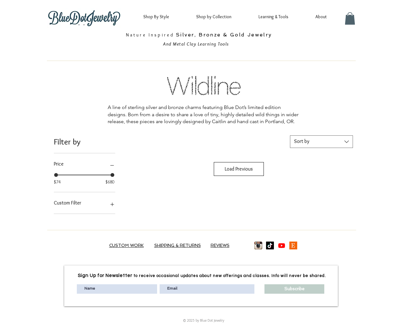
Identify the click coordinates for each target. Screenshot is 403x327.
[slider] (56, 175)
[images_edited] (258, 245)
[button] (161, 16)
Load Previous (239, 169)
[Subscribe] (294, 289)
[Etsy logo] (293, 245)
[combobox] (321, 141)
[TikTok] (270, 245)
